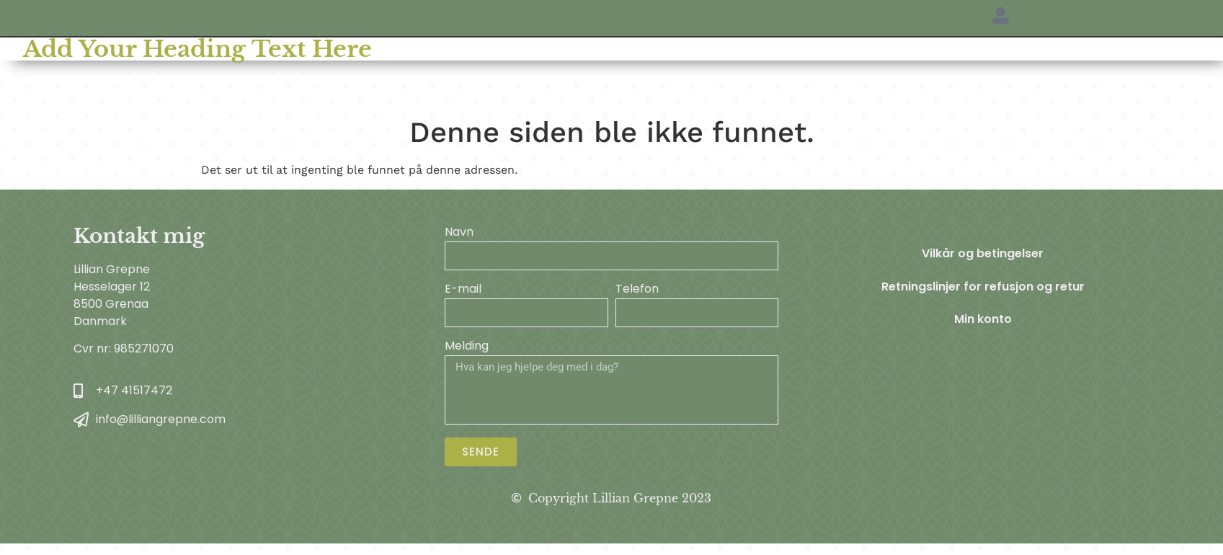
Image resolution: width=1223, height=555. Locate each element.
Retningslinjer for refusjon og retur (983, 287)
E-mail (463, 290)
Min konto (983, 320)
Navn (459, 233)
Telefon (637, 290)
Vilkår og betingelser (983, 254)
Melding (467, 347)
